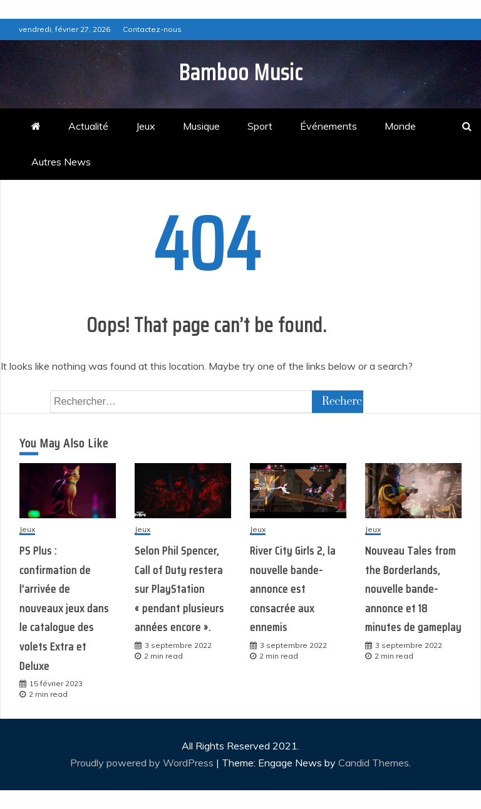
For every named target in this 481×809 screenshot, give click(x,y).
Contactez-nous (152, 29)
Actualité (88, 126)
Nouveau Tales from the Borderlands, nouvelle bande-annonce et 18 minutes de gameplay (413, 589)
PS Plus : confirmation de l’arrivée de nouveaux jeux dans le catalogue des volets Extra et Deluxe (64, 608)
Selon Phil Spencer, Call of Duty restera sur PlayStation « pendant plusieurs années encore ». (179, 589)
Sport (259, 126)
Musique (201, 126)
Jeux (145, 126)
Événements (328, 126)
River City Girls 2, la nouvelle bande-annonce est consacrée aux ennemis (293, 589)
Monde (400, 126)
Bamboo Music (240, 72)
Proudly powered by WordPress (143, 762)
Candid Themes (373, 762)
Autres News (61, 161)
